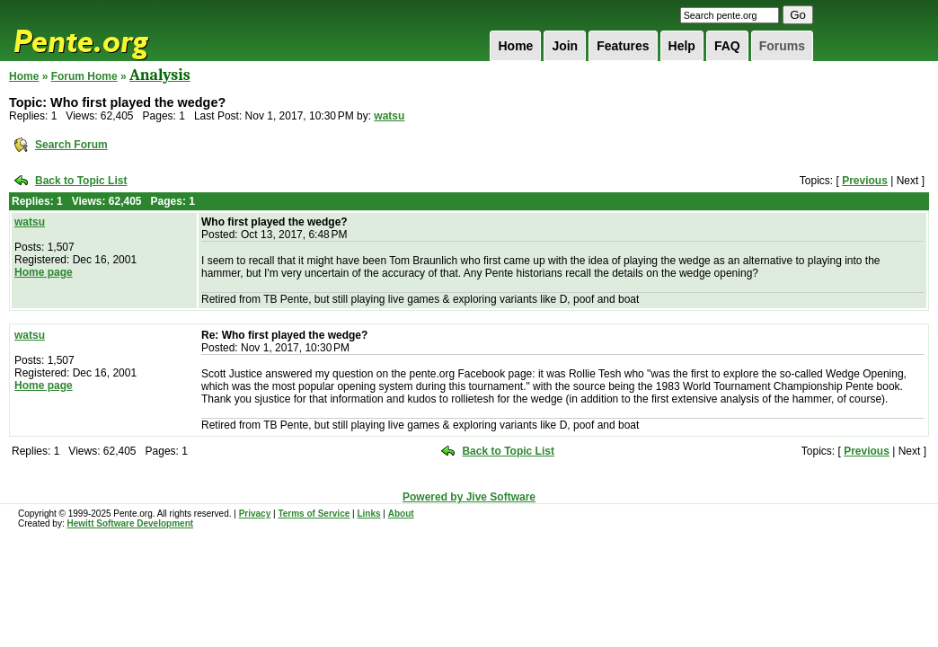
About (401, 513)
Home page (43, 272)
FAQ (727, 46)
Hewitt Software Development (129, 523)
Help (681, 46)
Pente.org (104, 30)
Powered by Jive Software (469, 497)
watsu (389, 116)
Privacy (255, 513)
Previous (865, 180)
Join (565, 46)
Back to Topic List (81, 180)
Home (515, 46)
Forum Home (84, 76)
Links (368, 513)
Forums (782, 46)
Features (623, 46)
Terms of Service (314, 513)
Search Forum (71, 144)
